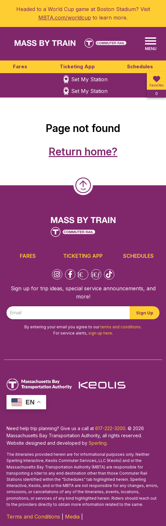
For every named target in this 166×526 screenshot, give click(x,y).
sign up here (100, 333)
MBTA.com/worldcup (64, 17)
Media (72, 516)
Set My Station (89, 79)
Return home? (83, 151)
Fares (20, 66)
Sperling (98, 443)
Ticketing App (77, 66)
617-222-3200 (110, 428)
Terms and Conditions (33, 516)
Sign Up (144, 312)
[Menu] (151, 44)
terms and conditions (120, 326)
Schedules (140, 66)
